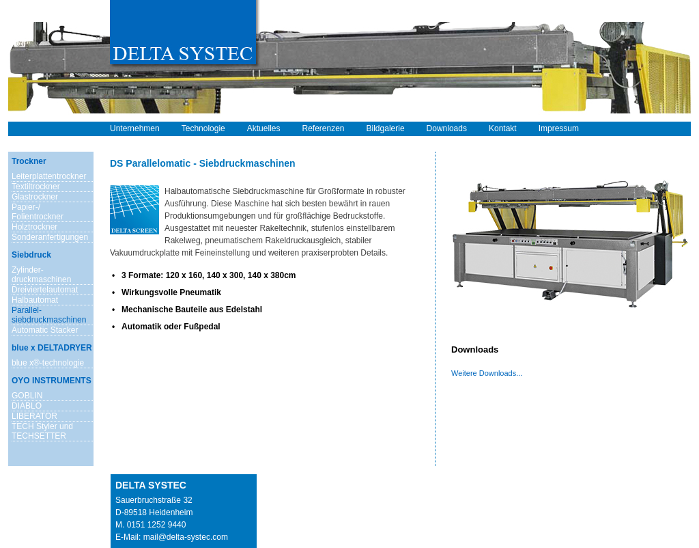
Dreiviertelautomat (45, 289)
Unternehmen (135, 128)
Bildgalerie (386, 128)
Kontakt (503, 128)
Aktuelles (264, 128)
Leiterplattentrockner (49, 176)
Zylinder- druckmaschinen (41, 274)
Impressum (559, 128)
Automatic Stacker (45, 330)
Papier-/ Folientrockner (37, 211)
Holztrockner (34, 227)
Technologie (203, 128)
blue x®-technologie (48, 363)
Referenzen (323, 128)
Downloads (447, 128)
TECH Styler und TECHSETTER (42, 431)
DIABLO (27, 406)
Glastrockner (35, 197)
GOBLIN (27, 395)
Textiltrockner (36, 186)
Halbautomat (35, 300)
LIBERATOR (34, 416)
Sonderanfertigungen (50, 237)
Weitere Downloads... (486, 373)
